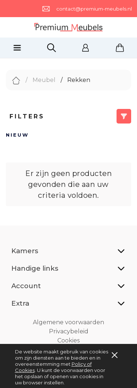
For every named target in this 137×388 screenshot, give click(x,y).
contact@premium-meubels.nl (94, 9)
